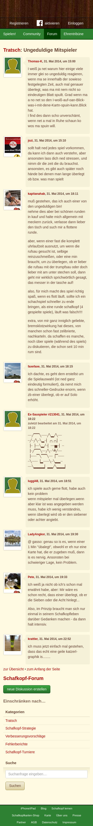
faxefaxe (34, 366)
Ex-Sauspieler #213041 (44, 414)
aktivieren (48, 24)
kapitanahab (36, 193)
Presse (77, 815)
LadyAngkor (36, 534)
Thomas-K (35, 61)
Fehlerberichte (16, 744)
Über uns (61, 815)
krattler (33, 639)
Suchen (15, 786)
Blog (43, 808)
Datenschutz (49, 822)
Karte (47, 815)
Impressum (69, 822)
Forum (52, 34)
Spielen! (9, 34)
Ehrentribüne (74, 34)
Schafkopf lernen (62, 808)
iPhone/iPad (28, 808)
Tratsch (12, 50)
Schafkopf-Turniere (20, 752)
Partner (21, 822)
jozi (30, 140)
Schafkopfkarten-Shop (25, 815)
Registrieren (19, 23)
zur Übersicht (13, 669)
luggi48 (33, 481)
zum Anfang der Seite (43, 669)
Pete (31, 577)
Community (32, 34)
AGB (34, 822)
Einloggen (75, 23)
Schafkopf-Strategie (20, 728)
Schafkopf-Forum (23, 678)
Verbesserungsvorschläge (25, 736)
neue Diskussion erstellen (27, 689)
